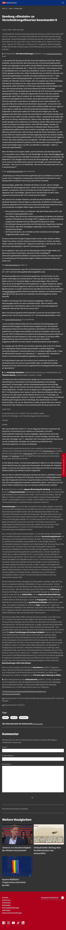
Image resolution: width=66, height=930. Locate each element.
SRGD (10, 8)
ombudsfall (23, 717)
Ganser (5, 717)
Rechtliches (6, 903)
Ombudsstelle (18, 8)
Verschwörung (48, 451)
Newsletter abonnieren (52, 897)
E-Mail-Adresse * (8, 755)
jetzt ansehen (38, 724)
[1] (59, 36)
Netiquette (6, 905)
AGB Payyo (6, 910)
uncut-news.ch (10, 291)
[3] (3, 705)
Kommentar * (7, 764)
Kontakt (5, 897)
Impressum (6, 900)
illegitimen (15, 456)
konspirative (27, 453)
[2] (3, 698)
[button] (63, 3)
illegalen (5, 456)
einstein (13, 717)
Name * (4, 747)
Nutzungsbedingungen (10, 908)
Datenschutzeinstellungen (12, 913)
